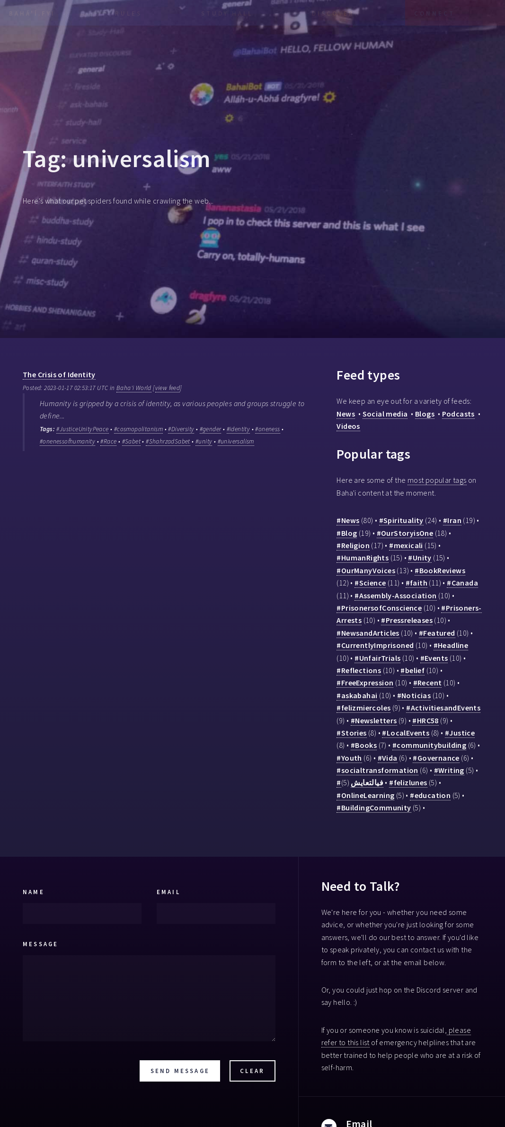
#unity (203, 441)
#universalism (236, 441)
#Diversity (181, 429)
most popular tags (437, 480)
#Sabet (131, 441)
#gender (210, 429)
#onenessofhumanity (67, 441)
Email (168, 892)
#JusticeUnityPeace (82, 429)
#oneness (267, 429)
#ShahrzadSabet (168, 441)
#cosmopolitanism (138, 429)
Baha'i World (133, 388)
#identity (238, 429)
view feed (167, 388)
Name (33, 892)
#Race (108, 441)
